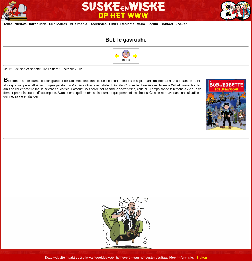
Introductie (38, 24)
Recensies (98, 24)
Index (126, 58)
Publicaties (58, 24)
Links (113, 24)
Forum (152, 24)
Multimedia (78, 24)
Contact (167, 24)
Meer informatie (181, 257)
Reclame (127, 24)
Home (7, 24)
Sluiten (201, 257)
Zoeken (182, 24)
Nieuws (20, 24)
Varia (141, 24)
